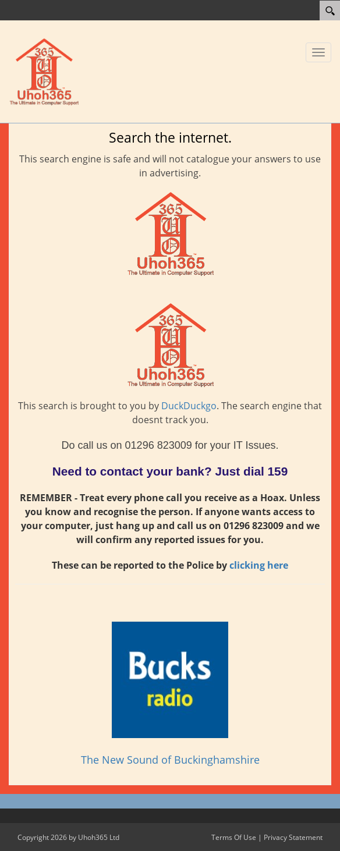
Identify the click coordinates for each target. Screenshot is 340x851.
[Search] (330, 10)
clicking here (258, 565)
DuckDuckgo (189, 405)
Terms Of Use (233, 837)
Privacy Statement (293, 837)
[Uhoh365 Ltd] (44, 70)
